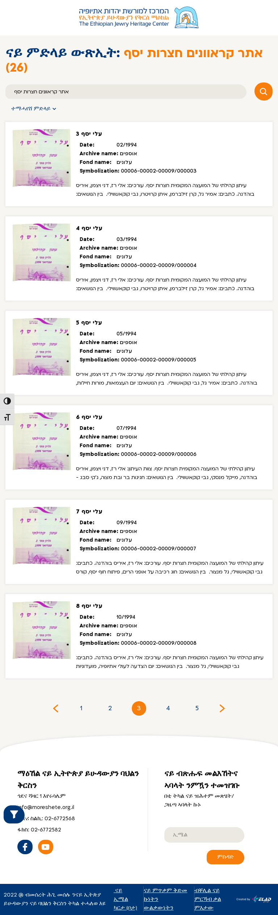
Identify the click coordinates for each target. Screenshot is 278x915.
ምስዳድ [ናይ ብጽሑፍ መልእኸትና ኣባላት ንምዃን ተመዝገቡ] (225, 856)
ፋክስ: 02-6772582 (39, 829)
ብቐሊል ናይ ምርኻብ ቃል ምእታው (207, 899)
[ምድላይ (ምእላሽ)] (126, 91)
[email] (204, 835)
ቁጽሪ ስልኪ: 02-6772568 (46, 818)
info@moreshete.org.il (45, 807)
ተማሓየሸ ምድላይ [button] (31, 108)
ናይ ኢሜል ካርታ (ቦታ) (125, 899)
